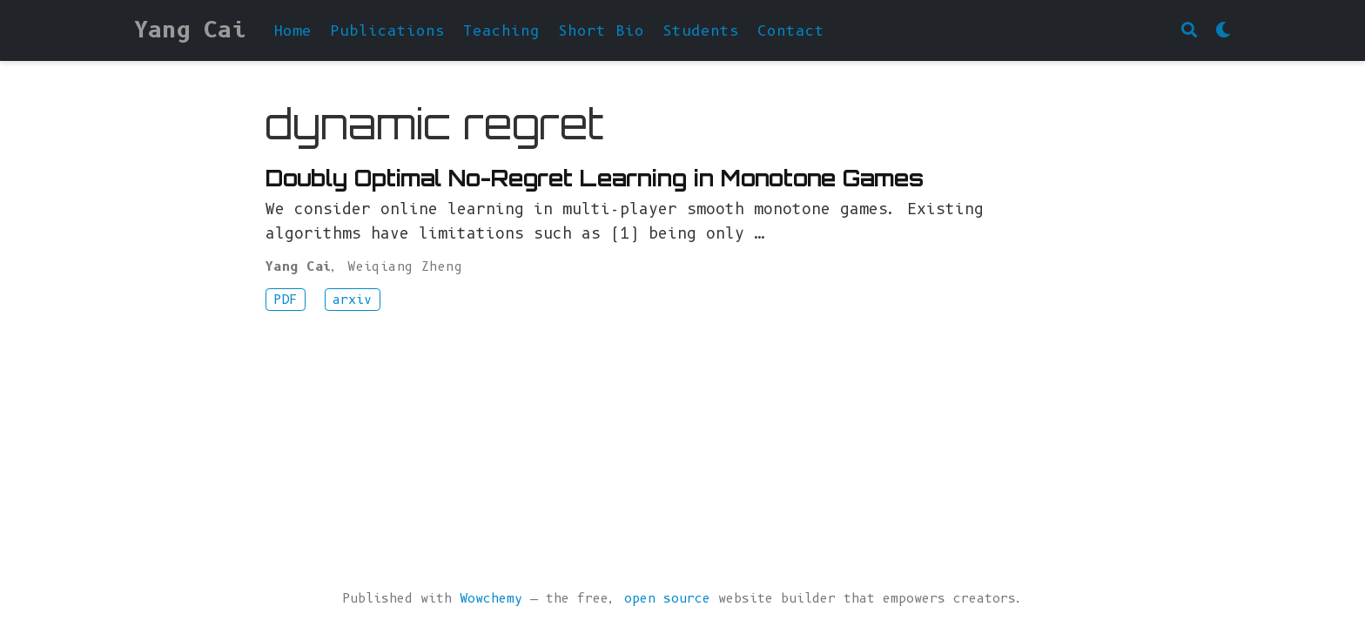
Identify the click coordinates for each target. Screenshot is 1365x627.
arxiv (352, 299)
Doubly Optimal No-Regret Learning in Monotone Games (595, 178)
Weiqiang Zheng (404, 266)
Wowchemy (491, 598)
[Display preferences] (1223, 31)
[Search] (1189, 31)
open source (667, 598)
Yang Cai (189, 30)
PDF (285, 299)
